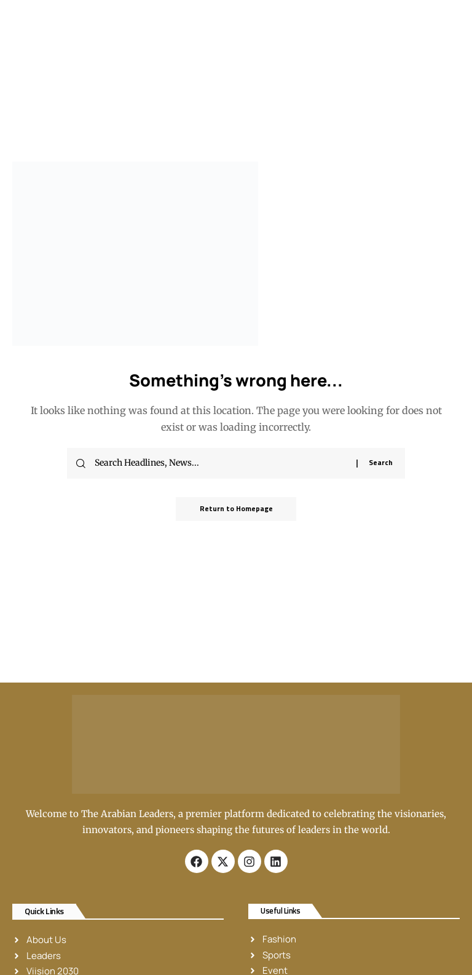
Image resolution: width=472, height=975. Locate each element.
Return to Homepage (236, 509)
